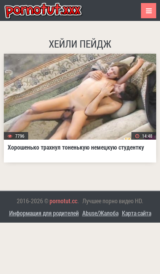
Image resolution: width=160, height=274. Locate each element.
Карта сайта (136, 213)
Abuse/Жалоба (100, 213)
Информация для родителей (44, 213)
